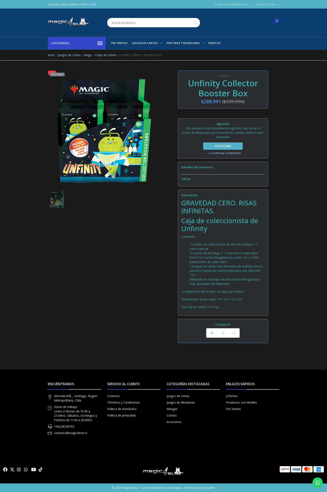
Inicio (51, 55)
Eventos (214, 43)
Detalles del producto (197, 167)
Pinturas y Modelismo (183, 43)
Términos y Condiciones (123, 402)
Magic (88, 55)
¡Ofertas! (232, 396)
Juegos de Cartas (145, 43)
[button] (267, 4)
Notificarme (223, 146)
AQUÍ (92, 4)
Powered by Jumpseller (199, 488)
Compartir (223, 324)
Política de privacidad (121, 415)
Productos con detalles (241, 402)
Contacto (113, 396)
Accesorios (174, 422)
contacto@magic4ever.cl (70, 433)
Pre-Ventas (119, 43)
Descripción (189, 195)
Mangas (172, 409)
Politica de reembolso (122, 409)
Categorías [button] (77, 43)
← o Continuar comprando (223, 153)
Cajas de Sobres (106, 55)
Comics (172, 415)
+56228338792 (64, 426)
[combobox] (153, 22)
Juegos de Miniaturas (181, 402)
